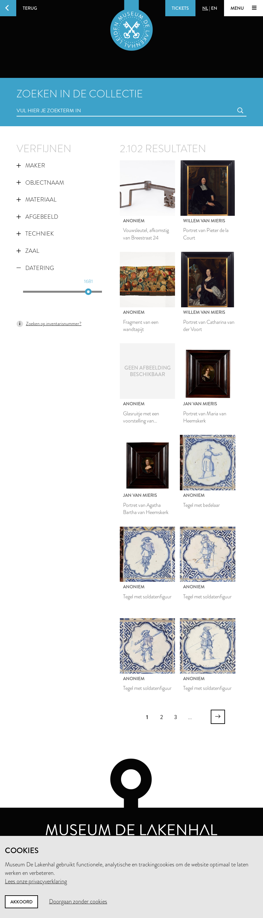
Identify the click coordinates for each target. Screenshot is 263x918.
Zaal (28, 251)
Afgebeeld (37, 217)
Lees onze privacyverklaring (36, 881)
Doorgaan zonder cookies (78, 901)
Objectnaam (40, 182)
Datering (35, 268)
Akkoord (21, 902)
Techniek (35, 233)
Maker (31, 165)
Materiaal (36, 199)
